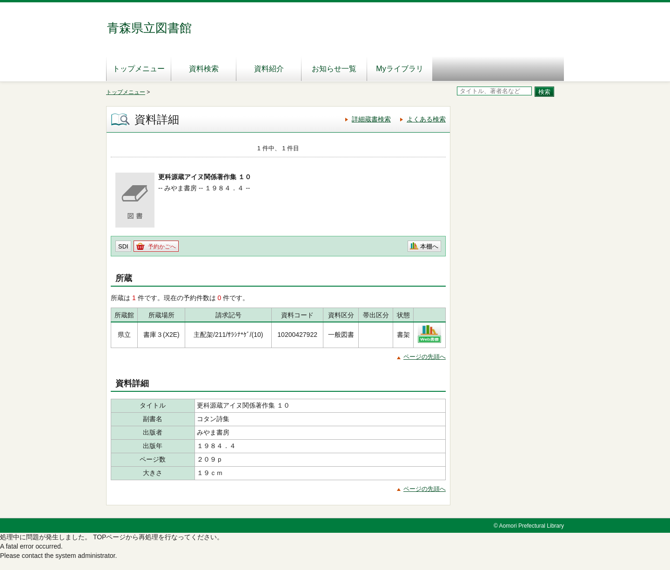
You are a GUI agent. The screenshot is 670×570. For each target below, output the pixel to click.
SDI (123, 246)
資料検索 (204, 69)
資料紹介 (269, 69)
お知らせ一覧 (334, 69)
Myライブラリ (399, 69)
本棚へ (429, 246)
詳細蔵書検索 (371, 119)
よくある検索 (426, 119)
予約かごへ (162, 246)
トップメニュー (139, 69)
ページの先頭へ (424, 356)
